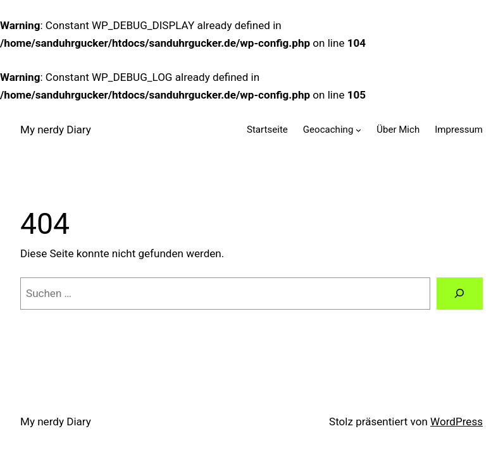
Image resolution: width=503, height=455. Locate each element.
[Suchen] (460, 293)
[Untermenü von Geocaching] (358, 130)
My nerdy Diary (55, 129)
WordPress (456, 421)
